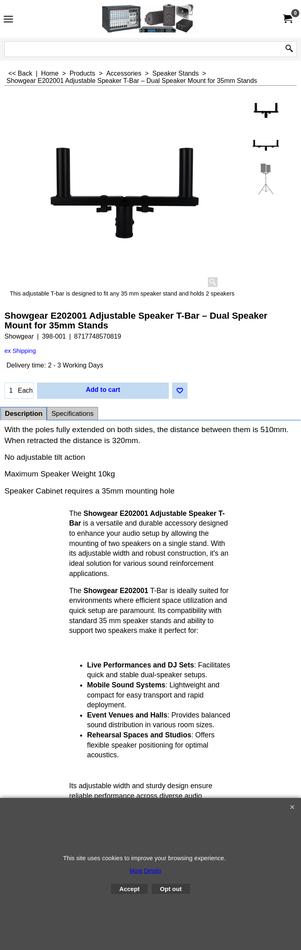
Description (23, 413)
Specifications (72, 413)
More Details (145, 870)
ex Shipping (20, 351)
